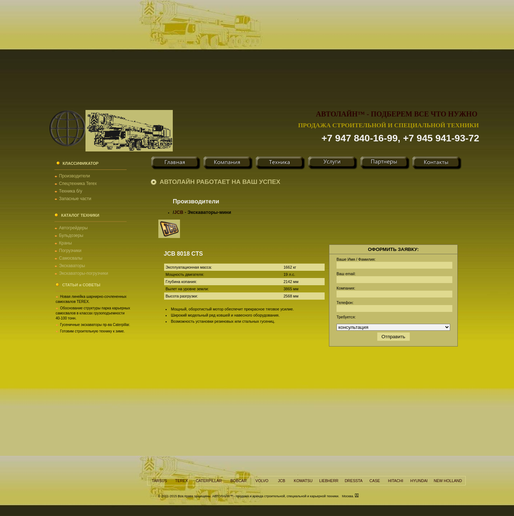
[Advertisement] (257, 50)
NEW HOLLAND (448, 480)
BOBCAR (238, 480)
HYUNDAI (419, 480)
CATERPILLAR (209, 480)
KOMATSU (303, 480)
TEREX (181, 480)
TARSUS (159, 480)
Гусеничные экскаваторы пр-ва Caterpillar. (95, 325)
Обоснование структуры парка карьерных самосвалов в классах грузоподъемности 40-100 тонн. (93, 313)
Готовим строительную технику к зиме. (92, 331)
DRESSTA (354, 480)
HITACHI (395, 480)
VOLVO (261, 480)
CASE (374, 480)
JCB (179, 212)
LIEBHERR (328, 480)
